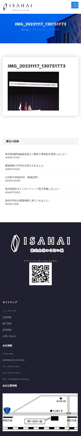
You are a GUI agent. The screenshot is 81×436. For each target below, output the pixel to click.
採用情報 (6, 325)
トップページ (8, 308)
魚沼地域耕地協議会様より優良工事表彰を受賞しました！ (31, 153)
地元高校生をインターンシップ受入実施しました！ (28, 186)
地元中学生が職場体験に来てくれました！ (24, 198)
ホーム (26, 29)
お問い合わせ (8, 331)
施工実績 (6, 319)
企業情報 (6, 313)
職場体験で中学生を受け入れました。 (22, 164)
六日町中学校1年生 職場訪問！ (20, 175)
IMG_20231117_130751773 (45, 29)
